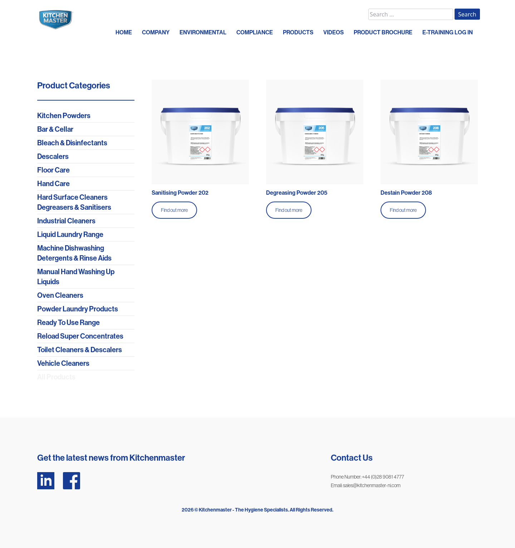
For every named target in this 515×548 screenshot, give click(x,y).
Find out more (174, 210)
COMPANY (156, 32)
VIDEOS (333, 32)
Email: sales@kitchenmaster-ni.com (366, 485)
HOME (124, 32)
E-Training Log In (447, 32)
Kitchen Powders (63, 115)
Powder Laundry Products (77, 309)
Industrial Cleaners (66, 221)
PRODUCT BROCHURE (383, 32)
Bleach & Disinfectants (72, 143)
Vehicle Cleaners (63, 363)
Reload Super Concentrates (80, 336)
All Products (56, 377)
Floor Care (53, 170)
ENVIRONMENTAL (203, 32)
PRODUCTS (298, 32)
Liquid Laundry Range (70, 234)
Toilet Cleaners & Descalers (79, 349)
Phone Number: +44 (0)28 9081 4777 (367, 477)
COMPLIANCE (254, 32)
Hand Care (53, 183)
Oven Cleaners (60, 295)
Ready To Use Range (68, 322)
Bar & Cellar (55, 129)
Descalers (53, 156)
